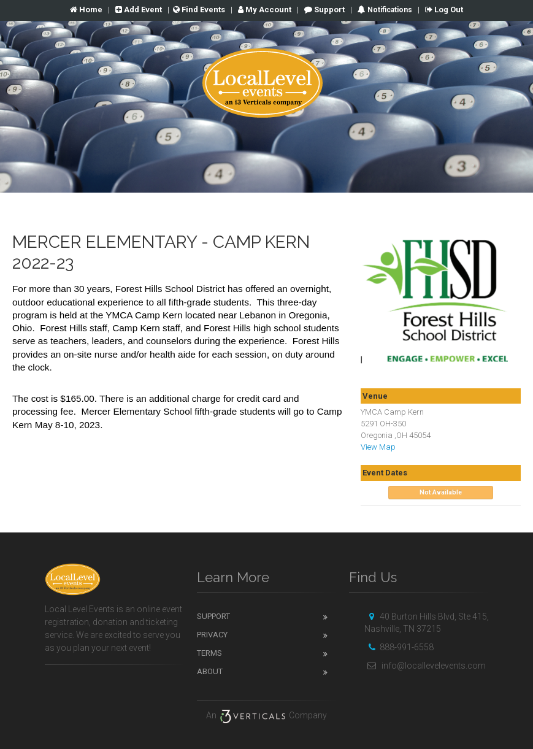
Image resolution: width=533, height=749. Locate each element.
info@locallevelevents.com (425, 665)
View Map (378, 446)
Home (86, 9)
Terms (209, 653)
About (210, 671)
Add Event (138, 9)
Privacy (212, 634)
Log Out (444, 9)
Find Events (199, 9)
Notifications (389, 10)
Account (264, 9)
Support (324, 9)
